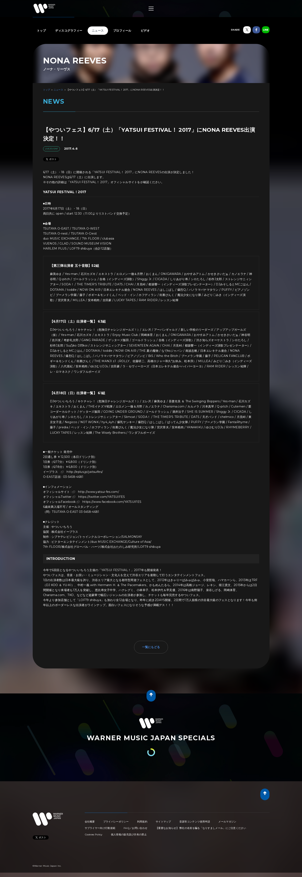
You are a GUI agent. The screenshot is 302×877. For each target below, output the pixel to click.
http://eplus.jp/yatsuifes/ (85, 472)
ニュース (98, 30)
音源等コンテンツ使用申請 (194, 821)
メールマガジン (227, 821)
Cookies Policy (94, 834)
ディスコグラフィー (68, 30)
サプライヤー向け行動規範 (100, 828)
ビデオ (145, 30)
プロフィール (122, 30)
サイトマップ (163, 821)
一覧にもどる (151, 647)
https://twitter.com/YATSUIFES (101, 497)
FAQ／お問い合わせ (135, 828)
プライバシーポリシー (116, 821)
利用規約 (142, 821)
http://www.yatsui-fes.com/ (98, 492)
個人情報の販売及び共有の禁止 (129, 834)
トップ (41, 30)
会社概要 (90, 821)
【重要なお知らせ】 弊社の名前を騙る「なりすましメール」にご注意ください (201, 828)
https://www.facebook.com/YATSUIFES (111, 502)
